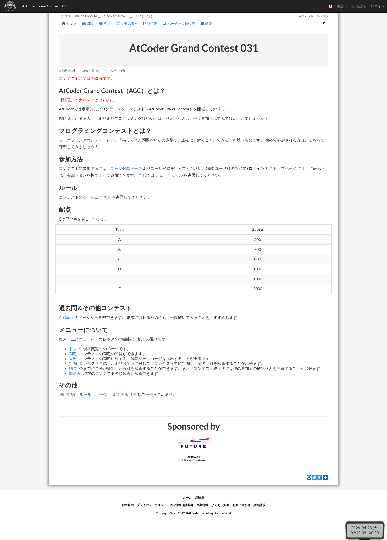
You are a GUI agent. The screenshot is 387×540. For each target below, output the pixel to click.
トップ (69, 23)
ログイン (378, 6)
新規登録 (359, 6)
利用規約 (67, 394)
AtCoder (66, 317)
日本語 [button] (338, 6)
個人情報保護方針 (181, 505)
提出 (73, 358)
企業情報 (202, 505)
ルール (85, 394)
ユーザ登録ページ (126, 168)
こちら (314, 140)
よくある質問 (124, 394)
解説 (206, 23)
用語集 (102, 394)
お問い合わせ (241, 505)
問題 (87, 23)
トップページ (285, 168)
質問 (104, 23)
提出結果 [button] (126, 23)
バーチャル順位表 (179, 23)
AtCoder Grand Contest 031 (44, 6)
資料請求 (259, 505)
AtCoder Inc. (196, 513)
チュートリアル (169, 175)
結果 (73, 368)
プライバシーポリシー (151, 505)
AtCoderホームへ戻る (313, 16)
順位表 (150, 23)
